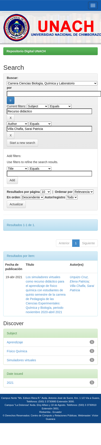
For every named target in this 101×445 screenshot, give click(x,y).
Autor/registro (55, 197)
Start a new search (22, 143)
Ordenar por (64, 192)
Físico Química (17, 351)
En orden (13, 197)
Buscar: (12, 78)
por (9, 87)
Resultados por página (23, 192)
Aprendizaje (15, 342)
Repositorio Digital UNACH (26, 51)
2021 (10, 382)
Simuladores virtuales (21, 360)
